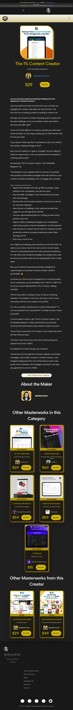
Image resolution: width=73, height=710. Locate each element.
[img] (48, 10)
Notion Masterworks (31, 671)
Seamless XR (28, 681)
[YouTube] (29, 701)
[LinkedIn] (36, 701)
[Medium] (43, 701)
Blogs (26, 678)
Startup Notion (29, 674)
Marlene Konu (41, 75)
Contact (27, 688)
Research (27, 684)
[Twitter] (22, 701)
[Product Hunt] (50, 701)
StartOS (37, 2)
